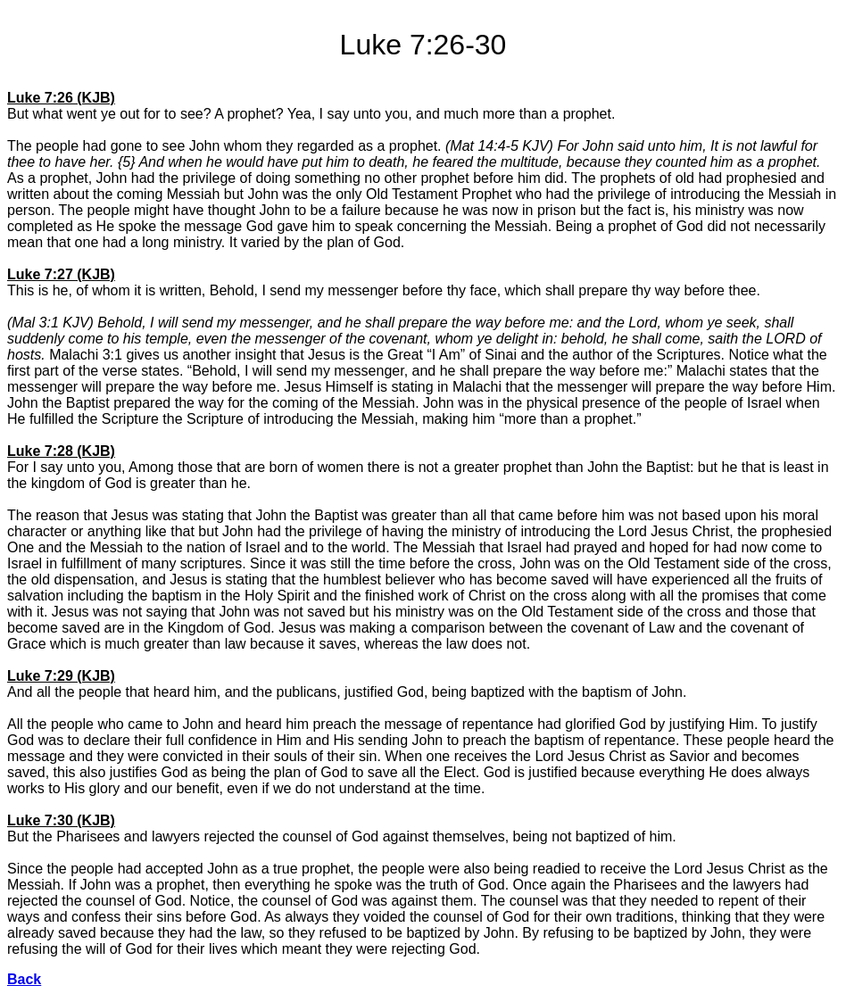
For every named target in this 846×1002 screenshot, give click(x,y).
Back (24, 979)
